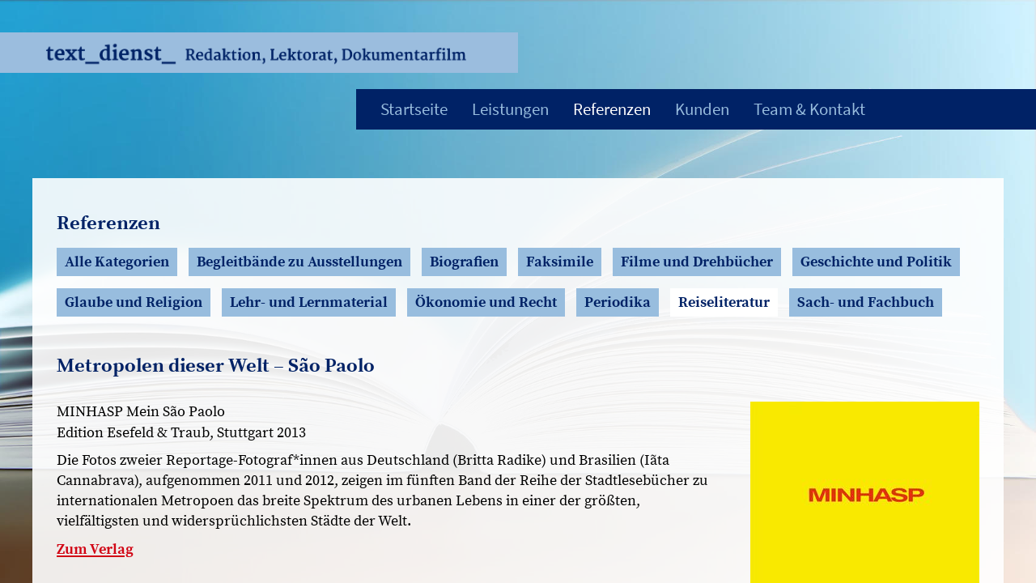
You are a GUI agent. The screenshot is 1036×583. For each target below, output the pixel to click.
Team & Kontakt (809, 109)
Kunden (702, 109)
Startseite (414, 109)
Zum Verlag (95, 549)
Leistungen (510, 109)
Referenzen (612, 109)
